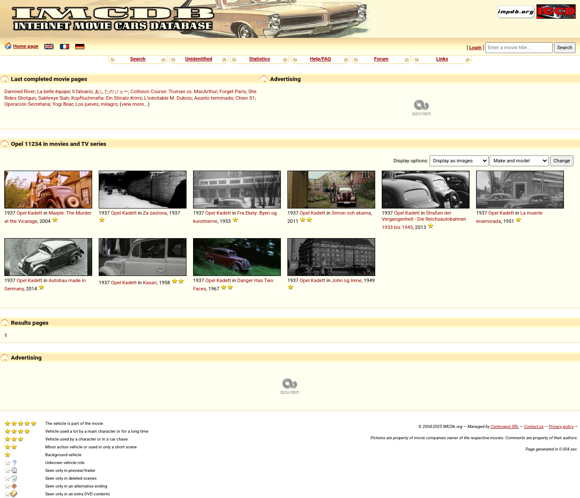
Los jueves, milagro (97, 104)
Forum (381, 59)
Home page (25, 46)
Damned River (19, 91)
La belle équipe (53, 91)
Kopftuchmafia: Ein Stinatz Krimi (106, 98)
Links (442, 59)
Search (137, 59)
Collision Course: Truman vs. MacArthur (173, 91)
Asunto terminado (213, 98)
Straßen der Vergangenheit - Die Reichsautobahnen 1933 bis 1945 (424, 220)
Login (475, 47)
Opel (22, 213)
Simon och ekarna (351, 213)
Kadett (35, 213)
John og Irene (347, 280)
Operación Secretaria (27, 104)
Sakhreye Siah (53, 98)
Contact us (533, 426)
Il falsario (82, 91)
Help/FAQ (320, 59)
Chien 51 (245, 98)
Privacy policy (561, 426)
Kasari (150, 282)
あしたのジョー (111, 91)
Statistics (259, 59)
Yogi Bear (62, 104)
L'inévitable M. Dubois (168, 98)
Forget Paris (233, 91)
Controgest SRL (504, 426)
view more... (134, 104)
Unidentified (198, 59)
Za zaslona (155, 213)
